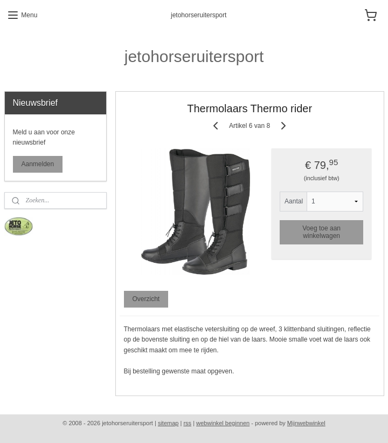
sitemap (168, 423)
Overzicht (146, 299)
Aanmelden (38, 164)
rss (187, 423)
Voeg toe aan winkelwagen (321, 231)
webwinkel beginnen (223, 423)
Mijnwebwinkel (306, 423)
